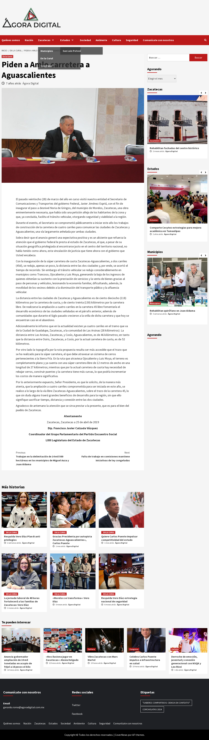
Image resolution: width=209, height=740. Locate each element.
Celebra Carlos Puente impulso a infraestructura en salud (144, 660)
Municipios (155, 303)
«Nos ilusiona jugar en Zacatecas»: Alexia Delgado (62, 658)
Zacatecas (46, 40)
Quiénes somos (11, 40)
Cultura (116, 40)
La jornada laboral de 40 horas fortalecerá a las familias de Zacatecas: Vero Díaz (22, 601)
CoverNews (121, 734)
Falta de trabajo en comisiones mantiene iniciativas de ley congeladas (101, 456)
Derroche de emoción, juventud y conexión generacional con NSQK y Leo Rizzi (186, 661)
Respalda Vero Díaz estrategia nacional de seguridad (119, 599)
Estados (67, 40)
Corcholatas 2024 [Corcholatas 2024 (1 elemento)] (152, 709)
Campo (7, 649)
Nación (29, 40)
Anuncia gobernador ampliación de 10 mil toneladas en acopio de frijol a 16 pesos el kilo (18, 661)
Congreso (134, 649)
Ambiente (101, 40)
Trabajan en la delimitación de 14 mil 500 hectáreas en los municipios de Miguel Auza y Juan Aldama (44, 458)
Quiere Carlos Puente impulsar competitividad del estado (119, 538)
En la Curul (7, 56)
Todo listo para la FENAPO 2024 (168, 227)
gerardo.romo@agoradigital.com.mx (23, 707)
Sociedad (85, 40)
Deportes (50, 649)
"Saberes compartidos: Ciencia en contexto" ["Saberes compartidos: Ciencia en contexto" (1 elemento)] (166, 702)
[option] (177, 128)
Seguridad (132, 40)
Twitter (76, 705)
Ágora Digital (31, 83)
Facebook (77, 713)
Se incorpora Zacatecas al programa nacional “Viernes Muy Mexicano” (177, 149)
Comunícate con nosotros (158, 40)
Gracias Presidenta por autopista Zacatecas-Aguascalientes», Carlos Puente (72, 540)
